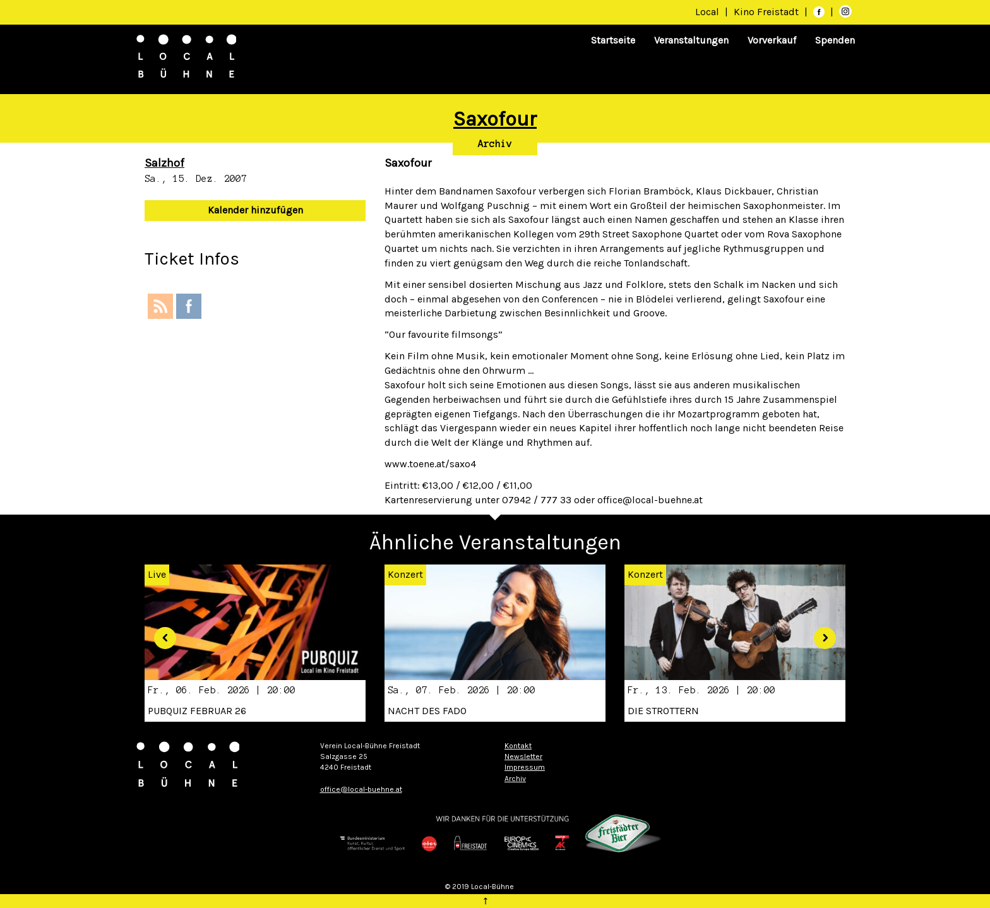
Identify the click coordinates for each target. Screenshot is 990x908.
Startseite (613, 40)
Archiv (495, 144)
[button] (160, 633)
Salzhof (164, 163)
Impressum (524, 767)
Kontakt (518, 745)
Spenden (835, 40)
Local (707, 12)
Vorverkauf (772, 40)
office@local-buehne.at (361, 789)
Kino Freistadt (767, 12)
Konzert (405, 574)
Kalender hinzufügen (255, 210)
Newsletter (523, 756)
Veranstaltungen (691, 40)
